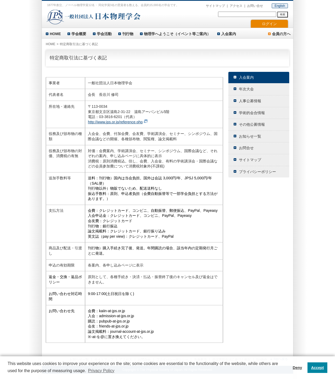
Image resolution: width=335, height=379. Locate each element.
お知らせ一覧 (250, 136)
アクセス (236, 6)
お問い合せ (255, 6)
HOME (55, 34)
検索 (282, 14)
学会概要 (78, 34)
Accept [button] (317, 368)
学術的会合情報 (252, 113)
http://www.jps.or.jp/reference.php (115, 122)
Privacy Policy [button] (101, 370)
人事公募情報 (250, 101)
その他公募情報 (252, 124)
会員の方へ (281, 34)
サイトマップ (215, 6)
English (280, 6)
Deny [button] (297, 368)
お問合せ (246, 148)
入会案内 (228, 34)
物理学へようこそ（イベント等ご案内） (177, 34)
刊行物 (127, 34)
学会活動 (104, 34)
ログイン (269, 24)
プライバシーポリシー (257, 172)
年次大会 (246, 89)
